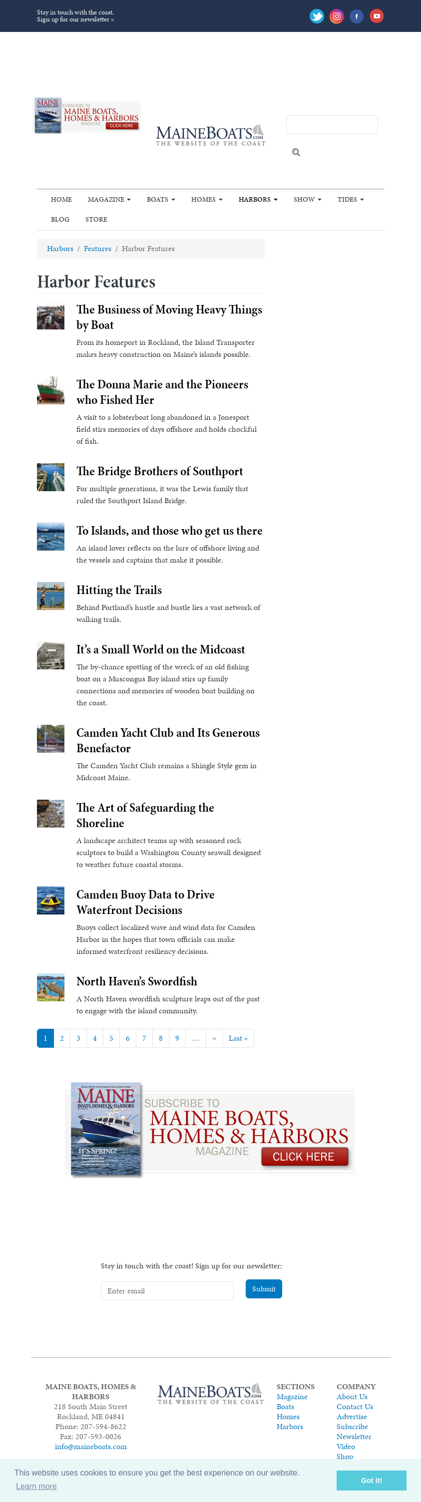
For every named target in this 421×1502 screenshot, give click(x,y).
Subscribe (352, 1426)
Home (61, 199)
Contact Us (355, 1406)
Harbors (255, 199)
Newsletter (354, 1436)
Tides (347, 199)
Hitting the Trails (119, 590)
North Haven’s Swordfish (136, 981)
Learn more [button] (36, 1486)
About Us (352, 1396)
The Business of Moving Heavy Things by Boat (169, 316)
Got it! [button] (371, 1481)
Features (97, 248)
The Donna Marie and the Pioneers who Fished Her (162, 391)
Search (296, 152)
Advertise (352, 1416)
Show (304, 199)
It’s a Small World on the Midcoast (160, 649)
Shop (345, 1456)
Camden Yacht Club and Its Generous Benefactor (168, 740)
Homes (203, 199)
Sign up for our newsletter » (75, 19)
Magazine (106, 199)
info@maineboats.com (91, 1446)
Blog (60, 219)
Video (346, 1446)
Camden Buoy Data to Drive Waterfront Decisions (145, 902)
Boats (157, 199)
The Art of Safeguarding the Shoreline (145, 815)
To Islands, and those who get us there (169, 530)
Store (96, 219)
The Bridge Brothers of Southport (159, 471)
